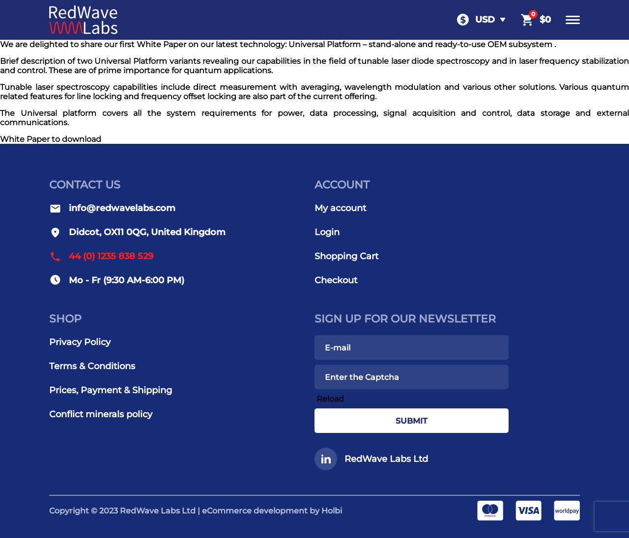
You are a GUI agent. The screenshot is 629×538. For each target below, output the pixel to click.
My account (340, 208)
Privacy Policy (80, 342)
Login (327, 232)
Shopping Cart (346, 256)
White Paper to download (50, 139)
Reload (330, 399)
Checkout (335, 280)
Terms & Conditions (92, 366)
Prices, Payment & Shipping (110, 390)
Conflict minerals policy (100, 414)
